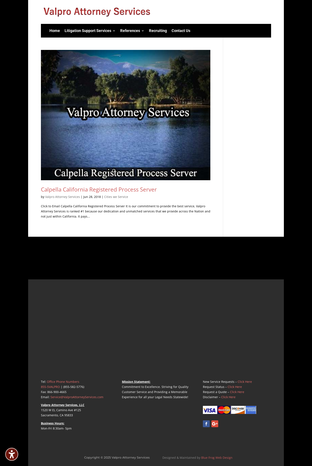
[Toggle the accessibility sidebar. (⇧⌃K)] (11, 454)
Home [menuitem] (54, 30)
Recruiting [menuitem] (158, 30)
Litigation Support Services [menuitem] (88, 30)
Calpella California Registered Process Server (99, 189)
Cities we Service (116, 197)
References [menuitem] (130, 30)
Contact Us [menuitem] (181, 30)
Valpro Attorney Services (62, 197)
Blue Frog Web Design (217, 458)
